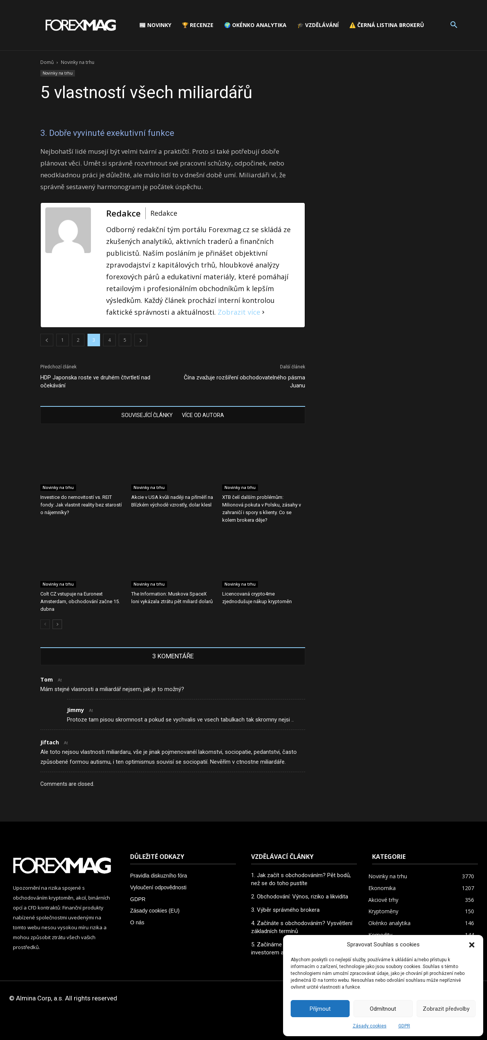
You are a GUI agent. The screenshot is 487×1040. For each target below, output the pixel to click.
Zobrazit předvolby (446, 1008)
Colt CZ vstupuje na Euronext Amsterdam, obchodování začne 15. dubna (80, 601)
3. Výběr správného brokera (285, 909)
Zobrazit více (239, 312)
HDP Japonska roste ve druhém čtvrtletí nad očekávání (95, 381)
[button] (472, 945)
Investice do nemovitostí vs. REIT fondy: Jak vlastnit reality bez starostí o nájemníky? (81, 504)
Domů (47, 62)
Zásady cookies (370, 1026)
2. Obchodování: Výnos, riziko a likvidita (299, 896)
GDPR (404, 1026)
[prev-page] (45, 624)
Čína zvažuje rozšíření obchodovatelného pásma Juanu (244, 381)
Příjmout (320, 1008)
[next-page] (57, 624)
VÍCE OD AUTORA (203, 415)
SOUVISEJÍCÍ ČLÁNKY (147, 415)
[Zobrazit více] (263, 312)
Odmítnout (383, 1008)
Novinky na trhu (58, 73)
